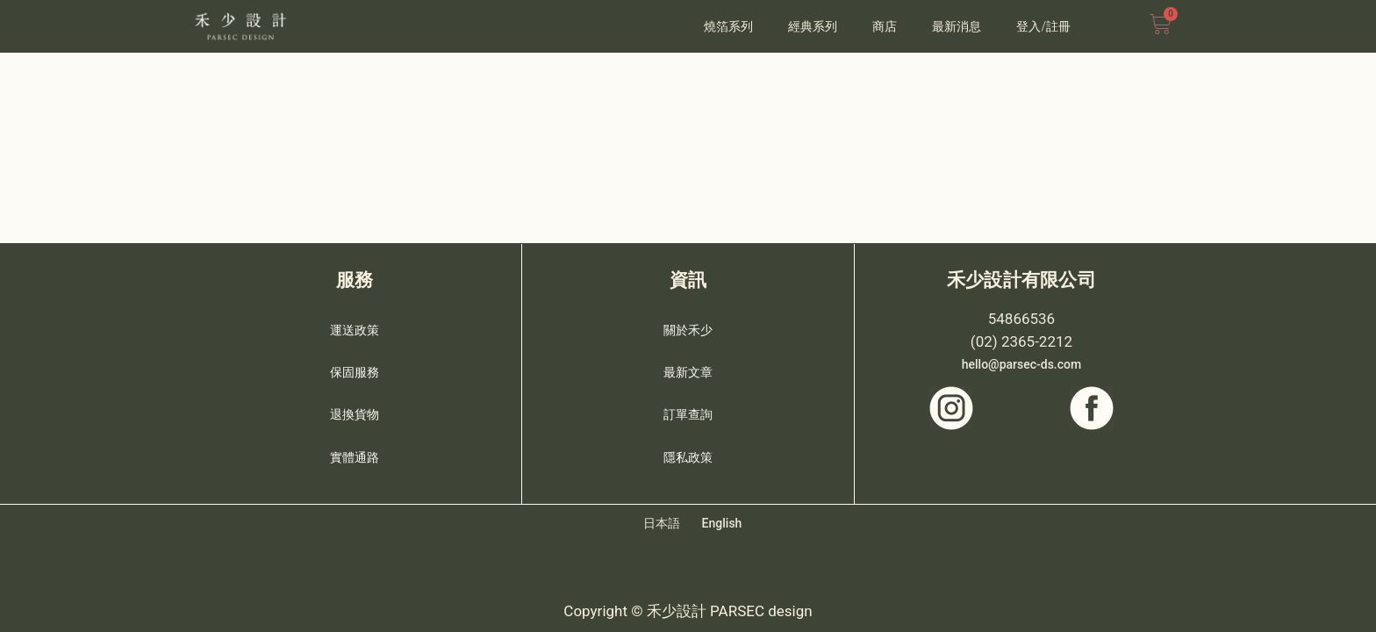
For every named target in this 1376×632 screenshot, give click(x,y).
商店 (884, 26)
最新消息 (956, 26)
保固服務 (354, 367)
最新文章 (688, 367)
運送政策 (354, 325)
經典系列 (812, 26)
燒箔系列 (728, 26)
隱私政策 (688, 451)
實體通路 (354, 451)
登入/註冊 (1043, 26)
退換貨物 (354, 409)
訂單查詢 (688, 409)
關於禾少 (688, 325)
